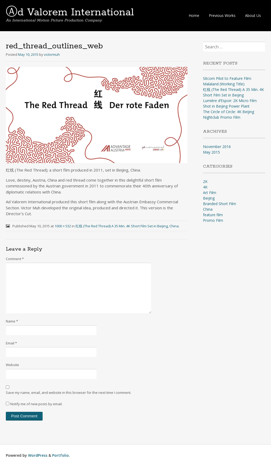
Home (194, 15)
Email (11, 343)
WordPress (37, 455)
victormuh (52, 54)
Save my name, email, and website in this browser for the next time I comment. (68, 392)
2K (205, 181)
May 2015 (211, 152)
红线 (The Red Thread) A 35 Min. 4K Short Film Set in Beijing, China (127, 226)
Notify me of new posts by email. (36, 404)
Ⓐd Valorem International (70, 12)
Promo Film (213, 220)
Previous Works (222, 15)
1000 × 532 (63, 226)
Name (12, 321)
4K (205, 187)
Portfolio (60, 455)
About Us (253, 15)
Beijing (209, 198)
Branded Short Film (219, 203)
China (208, 209)
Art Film (209, 192)
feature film (213, 214)
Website (12, 364)
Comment (15, 258)
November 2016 (217, 146)
